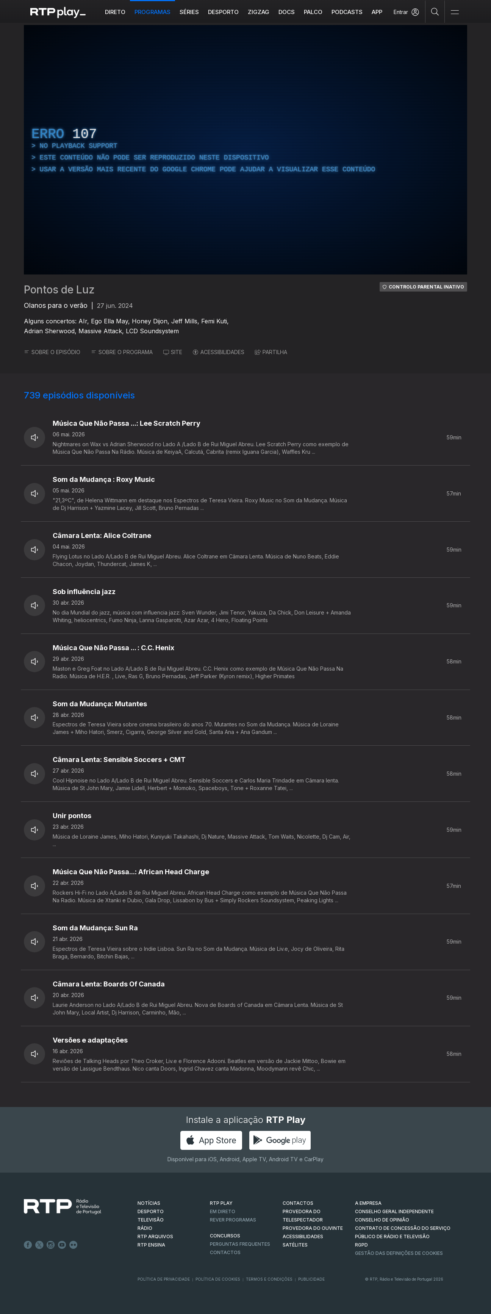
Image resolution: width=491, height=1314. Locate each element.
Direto (115, 12)
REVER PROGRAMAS (233, 1220)
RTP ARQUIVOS (155, 1236)
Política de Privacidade (164, 1279)
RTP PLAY (221, 1203)
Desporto (223, 12)
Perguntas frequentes (240, 1244)
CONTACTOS (298, 1203)
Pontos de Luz (59, 289)
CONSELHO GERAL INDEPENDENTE (394, 1211)
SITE (172, 352)
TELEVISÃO (151, 1220)
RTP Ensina (151, 1245)
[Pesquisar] (435, 11)
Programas (152, 12)
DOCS (286, 12)
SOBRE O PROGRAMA (122, 352)
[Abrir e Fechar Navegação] (454, 12)
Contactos (225, 1252)
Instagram (51, 1245)
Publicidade (311, 1279)
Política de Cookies (217, 1279)
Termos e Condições (269, 1279)
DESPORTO (151, 1211)
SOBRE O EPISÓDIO (52, 352)
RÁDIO (145, 1228)
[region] (245, 149)
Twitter (39, 1245)
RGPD (361, 1245)
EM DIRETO (222, 1211)
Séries (189, 12)
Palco (313, 12)
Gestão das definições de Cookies (399, 1253)
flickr (73, 1245)
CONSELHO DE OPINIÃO (382, 1220)
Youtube (62, 1245)
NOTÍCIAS (149, 1203)
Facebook (28, 1245)
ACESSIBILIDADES (218, 352)
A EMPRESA (368, 1203)
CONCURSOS (225, 1236)
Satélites (295, 1245)
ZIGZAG (258, 12)
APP (377, 12)
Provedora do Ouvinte (313, 1228)
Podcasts (347, 12)
